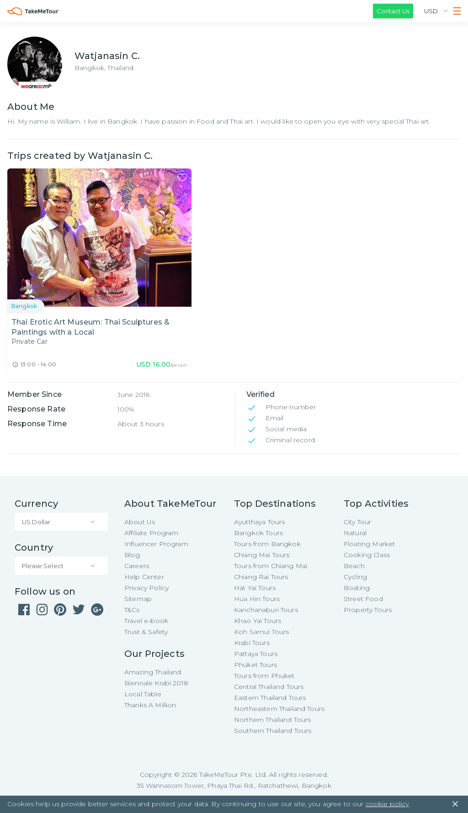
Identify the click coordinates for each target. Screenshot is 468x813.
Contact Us (393, 11)
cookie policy (387, 804)
